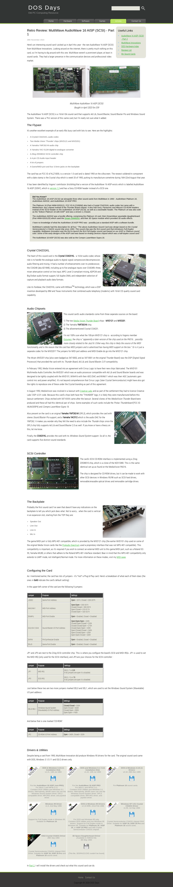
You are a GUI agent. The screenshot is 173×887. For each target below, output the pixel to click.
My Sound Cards (128, 54)
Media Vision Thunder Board (86, 320)
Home (51, 21)
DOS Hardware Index (130, 46)
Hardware (68, 21)
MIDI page (121, 557)
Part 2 (31, 865)
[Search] (126, 8)
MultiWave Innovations (131, 43)
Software (85, 21)
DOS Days (44, 7)
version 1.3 (55, 188)
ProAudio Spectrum (70, 545)
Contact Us (136, 21)
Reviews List (126, 50)
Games (102, 21)
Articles (118, 21)
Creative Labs (86, 391)
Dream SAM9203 (72, 218)
